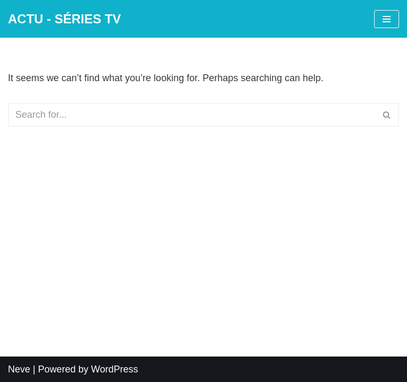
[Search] (191, 115)
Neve (19, 369)
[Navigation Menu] (386, 19)
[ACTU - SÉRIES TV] (64, 18)
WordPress (114, 369)
